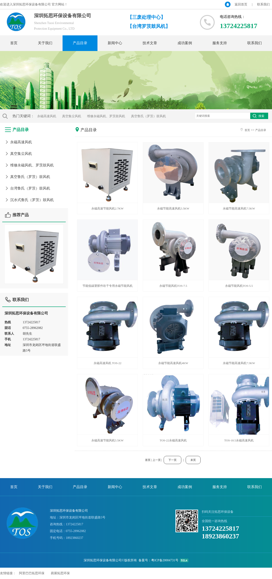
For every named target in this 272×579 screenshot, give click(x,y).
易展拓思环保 (60, 573)
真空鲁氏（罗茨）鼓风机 (148, 116)
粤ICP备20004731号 (164, 560)
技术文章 (150, 43)
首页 (13, 43)
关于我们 (45, 43)
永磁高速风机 (46, 116)
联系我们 (263, 4)
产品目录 (80, 43)
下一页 (172, 460)
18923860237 (220, 536)
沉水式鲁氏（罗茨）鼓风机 (29, 199)
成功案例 (184, 43)
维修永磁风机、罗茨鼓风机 (106, 116)
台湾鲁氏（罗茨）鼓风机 (27, 188)
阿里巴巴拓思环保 (31, 573)
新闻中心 (115, 43)
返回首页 (241, 4)
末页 (193, 460)
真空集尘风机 (71, 116)
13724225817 (220, 528)
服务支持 (219, 43)
